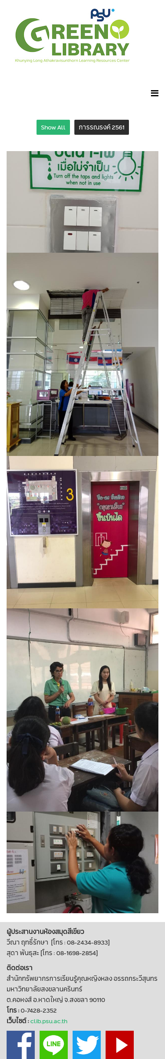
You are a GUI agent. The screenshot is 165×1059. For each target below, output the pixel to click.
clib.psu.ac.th (48, 1021)
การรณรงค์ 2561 (102, 127)
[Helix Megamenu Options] (154, 93)
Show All (53, 127)
